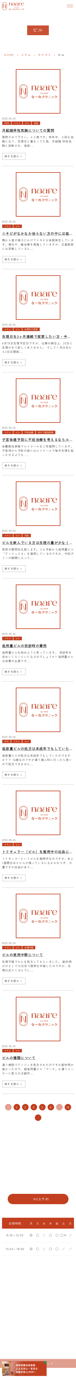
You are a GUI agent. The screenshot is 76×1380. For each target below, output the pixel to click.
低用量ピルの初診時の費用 (24, 645)
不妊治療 (28, 432)
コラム (26, 55)
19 (68, 1107)
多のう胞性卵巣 (45, 432)
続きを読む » (13, 156)
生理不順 (28, 947)
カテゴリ (44, 55)
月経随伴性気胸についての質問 (28, 130)
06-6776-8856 (38, 1186)
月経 (36, 123)
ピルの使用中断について (22, 954)
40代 (6, 123)
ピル (27, 123)
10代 (6, 741)
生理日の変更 (31, 329)
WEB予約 (41, 1199)
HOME (9, 55)
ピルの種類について (19, 1057)
